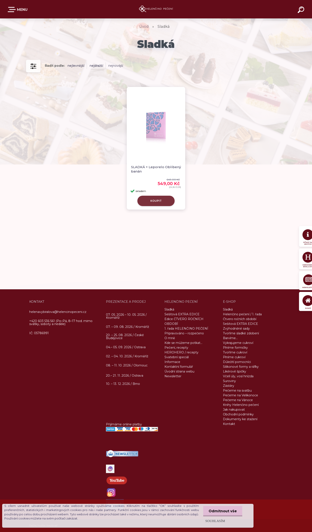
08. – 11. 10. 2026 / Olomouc (127, 365)
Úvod (144, 26)
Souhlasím (215, 520)
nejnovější (115, 66)
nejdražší (96, 66)
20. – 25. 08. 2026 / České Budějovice (125, 337)
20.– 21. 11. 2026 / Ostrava (124, 375)
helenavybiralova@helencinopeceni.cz (57, 312)
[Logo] (156, 9)
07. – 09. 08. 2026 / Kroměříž (127, 326)
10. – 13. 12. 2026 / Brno (123, 383)
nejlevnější (75, 66)
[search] (302, 10)
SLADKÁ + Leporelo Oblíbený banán (156, 169)
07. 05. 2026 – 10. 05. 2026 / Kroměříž (126, 316)
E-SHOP (12, 9)
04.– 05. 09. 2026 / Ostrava (126, 347)
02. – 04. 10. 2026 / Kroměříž (127, 356)
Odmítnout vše (223, 511)
